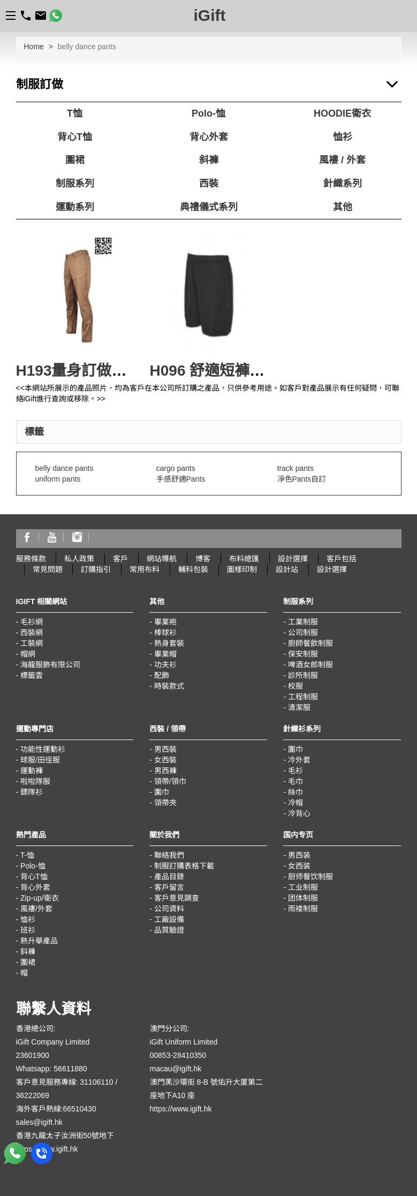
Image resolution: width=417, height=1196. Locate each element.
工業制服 (303, 622)
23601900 (32, 1055)
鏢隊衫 (31, 792)
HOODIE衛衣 (342, 113)
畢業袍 (165, 622)
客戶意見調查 (176, 898)
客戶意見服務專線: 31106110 (64, 1082)
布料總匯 (244, 558)
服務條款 (31, 558)
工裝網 (31, 643)
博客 (202, 558)
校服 (295, 686)
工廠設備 (169, 919)
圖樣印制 (242, 569)
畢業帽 (165, 654)
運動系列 (75, 207)
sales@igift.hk (39, 1122)
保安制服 (303, 654)
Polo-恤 (208, 113)
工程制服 (303, 696)
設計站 (287, 569)
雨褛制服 (303, 908)
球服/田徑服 (40, 760)
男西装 (299, 855)
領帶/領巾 (170, 781)
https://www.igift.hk (181, 1108)
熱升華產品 (39, 940)
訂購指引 (96, 569)
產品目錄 (169, 876)
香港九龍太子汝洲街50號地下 (65, 1135)
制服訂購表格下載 (184, 866)
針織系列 (342, 183)
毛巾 (295, 781)
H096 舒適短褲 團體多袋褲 (239, 370)
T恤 (74, 113)
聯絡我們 (169, 855)
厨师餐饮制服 (310, 876)
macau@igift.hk (176, 1068)
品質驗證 (169, 930)
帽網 (27, 654)
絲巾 (295, 792)
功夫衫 (165, 664)
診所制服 (303, 675)
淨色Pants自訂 (302, 479)
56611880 (70, 1068)
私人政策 (79, 558)
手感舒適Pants (181, 479)
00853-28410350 (178, 1055)
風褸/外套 (36, 908)
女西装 (299, 866)
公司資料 (169, 908)
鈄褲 (27, 951)
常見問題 (48, 569)
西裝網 (31, 632)
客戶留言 (169, 887)
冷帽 (295, 802)
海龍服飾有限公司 (50, 664)
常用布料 (145, 569)
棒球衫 (165, 632)
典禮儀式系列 (209, 207)
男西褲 (165, 770)
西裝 (208, 183)
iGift (210, 15)
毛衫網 (31, 622)
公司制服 (303, 632)
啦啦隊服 (35, 781)
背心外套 (208, 137)
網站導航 (162, 558)
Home (34, 46)
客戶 (120, 558)
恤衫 (342, 137)
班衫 (27, 930)
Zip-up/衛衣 (39, 898)
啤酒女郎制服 (310, 664)
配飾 (161, 675)
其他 (342, 207)
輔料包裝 (193, 569)
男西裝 (165, 749)
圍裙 (75, 160)
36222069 (32, 1095)
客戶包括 (342, 558)
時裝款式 (169, 686)
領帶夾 (165, 802)
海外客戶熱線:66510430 (56, 1108)
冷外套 (299, 760)
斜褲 (208, 160)
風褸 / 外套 (342, 160)
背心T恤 (74, 137)
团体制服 (303, 898)
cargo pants (175, 468)
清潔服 (299, 707)
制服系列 (75, 183)
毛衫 (295, 770)
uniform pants (58, 479)
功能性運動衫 (42, 749)
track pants (295, 468)
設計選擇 (293, 558)
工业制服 (303, 887)
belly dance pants (64, 468)
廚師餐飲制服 (310, 643)
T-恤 (27, 855)
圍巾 (161, 792)
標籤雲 (31, 675)
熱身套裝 (169, 643)
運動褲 (31, 770)
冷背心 (299, 813)
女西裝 (165, 760)
